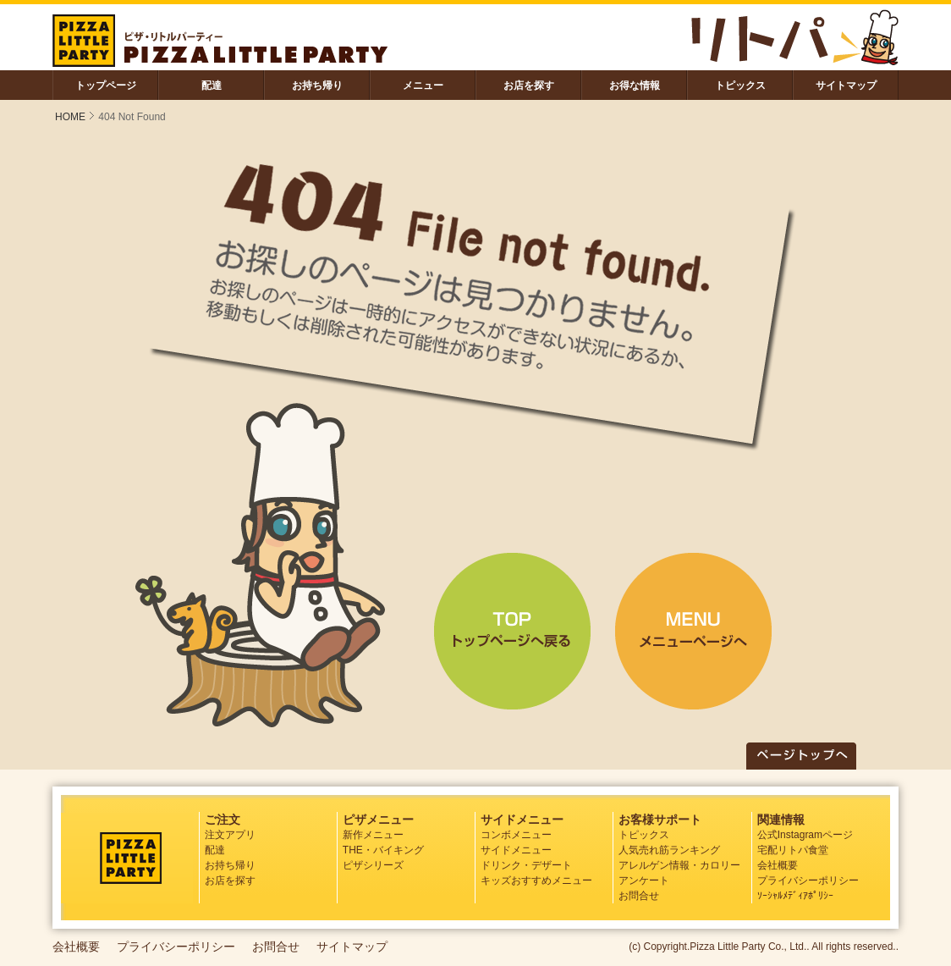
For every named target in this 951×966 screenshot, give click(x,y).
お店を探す (528, 85)
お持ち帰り (317, 85)
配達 (211, 85)
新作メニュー (373, 835)
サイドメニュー (516, 850)
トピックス (740, 85)
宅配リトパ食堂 (792, 850)
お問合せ (638, 896)
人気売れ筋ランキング (669, 850)
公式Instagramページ (805, 835)
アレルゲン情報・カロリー (679, 865)
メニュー (423, 85)
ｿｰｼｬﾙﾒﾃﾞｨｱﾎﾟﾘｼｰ (795, 896)
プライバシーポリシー (808, 880)
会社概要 (777, 865)
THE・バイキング (383, 850)
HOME (70, 117)
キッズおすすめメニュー (536, 880)
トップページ (105, 85)
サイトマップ (846, 85)
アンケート (643, 880)
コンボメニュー (516, 835)
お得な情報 (634, 85)
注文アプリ (230, 835)
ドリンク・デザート (526, 865)
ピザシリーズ (373, 865)
